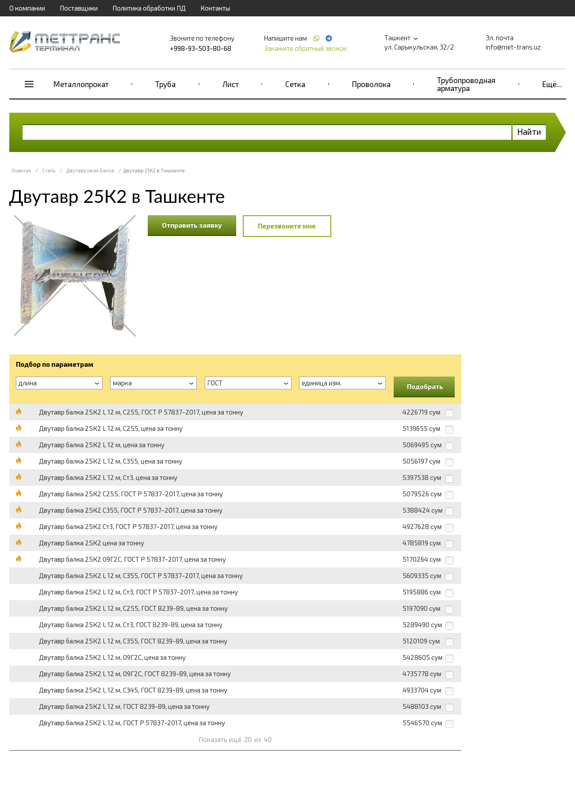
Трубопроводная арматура (466, 84)
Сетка (295, 84)
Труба (165, 84)
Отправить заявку (192, 225)
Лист (230, 84)
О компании (27, 8)
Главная (21, 170)
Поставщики (79, 8)
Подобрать (425, 386)
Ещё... (552, 84)
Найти (529, 131)
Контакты (215, 8)
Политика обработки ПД (149, 8)
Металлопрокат (81, 84)
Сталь (48, 170)
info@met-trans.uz (513, 47)
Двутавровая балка (90, 170)
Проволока (371, 84)
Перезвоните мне (287, 226)
